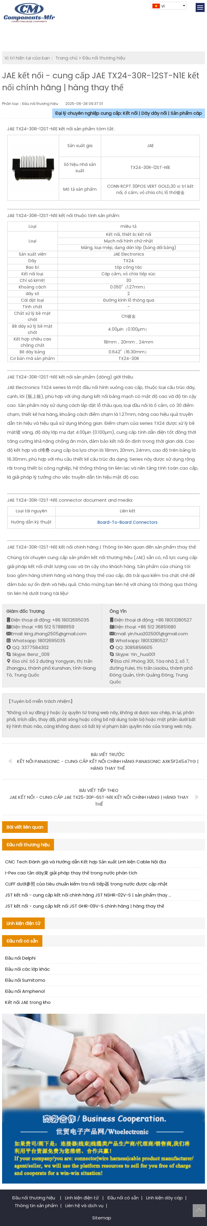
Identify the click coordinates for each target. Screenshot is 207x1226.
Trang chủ (66, 58)
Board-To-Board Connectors (127, 522)
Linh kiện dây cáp (164, 1198)
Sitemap (101, 1218)
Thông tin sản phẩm (36, 1205)
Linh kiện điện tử (82, 1198)
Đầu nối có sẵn (123, 1198)
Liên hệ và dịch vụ (84, 1205)
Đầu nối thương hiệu (103, 58)
